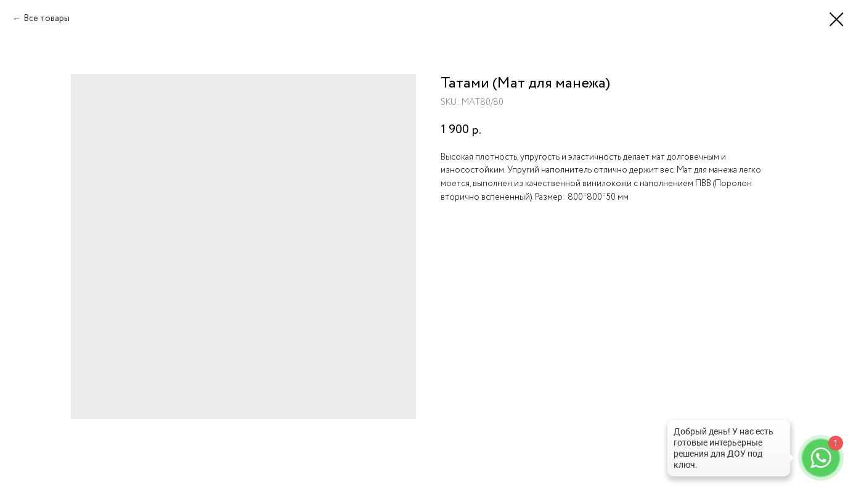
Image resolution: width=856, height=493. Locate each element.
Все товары (46, 18)
